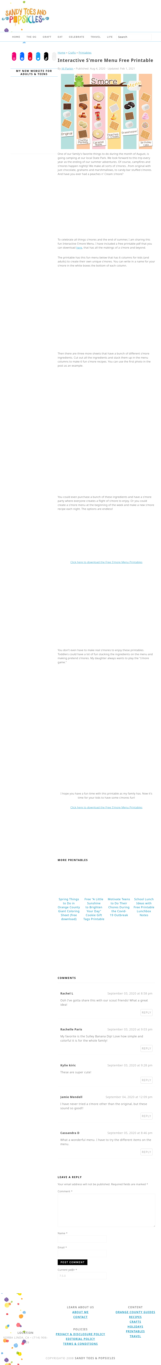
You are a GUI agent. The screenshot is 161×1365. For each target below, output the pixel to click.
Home (61, 52)
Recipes (135, 1317)
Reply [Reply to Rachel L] (146, 1012)
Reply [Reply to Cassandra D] (146, 1152)
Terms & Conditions (80, 1344)
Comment (65, 1191)
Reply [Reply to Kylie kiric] (146, 1080)
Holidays (135, 1326)
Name (63, 1233)
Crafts (72, 52)
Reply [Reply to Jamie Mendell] (146, 1116)
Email (62, 1247)
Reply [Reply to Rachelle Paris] (146, 1048)
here (79, 247)
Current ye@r (67, 1270)
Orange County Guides (135, 1312)
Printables (85, 52)
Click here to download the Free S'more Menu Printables (106, 562)
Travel (135, 1336)
